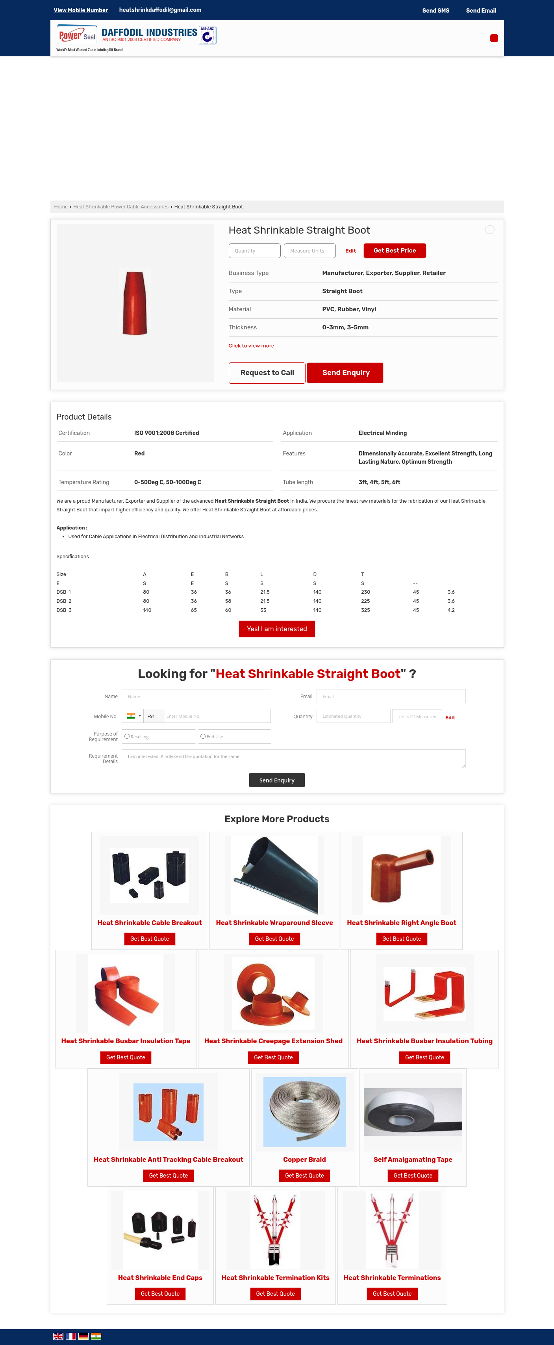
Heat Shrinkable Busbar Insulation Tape (126, 1041)
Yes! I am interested (277, 629)
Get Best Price (395, 250)
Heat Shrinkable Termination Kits (276, 1278)
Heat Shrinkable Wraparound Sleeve (274, 923)
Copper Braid (304, 1159)
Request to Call (267, 372)
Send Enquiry (346, 372)
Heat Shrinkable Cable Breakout (150, 923)
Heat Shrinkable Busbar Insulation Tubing (425, 1041)
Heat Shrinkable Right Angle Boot (401, 923)
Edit (350, 250)
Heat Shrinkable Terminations (392, 1278)
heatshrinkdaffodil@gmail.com (160, 10)
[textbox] (310, 250)
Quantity (302, 716)
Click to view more (251, 345)
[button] (81, 10)
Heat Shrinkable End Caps (160, 1278)
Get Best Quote (149, 939)
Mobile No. (106, 716)
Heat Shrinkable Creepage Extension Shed (273, 1041)
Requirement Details (103, 758)
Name (111, 696)
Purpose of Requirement (103, 736)
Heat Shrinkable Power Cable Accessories (121, 207)
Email (306, 696)
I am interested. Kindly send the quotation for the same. (294, 758)
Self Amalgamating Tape (413, 1159)
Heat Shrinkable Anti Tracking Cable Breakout (168, 1159)
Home (61, 207)
